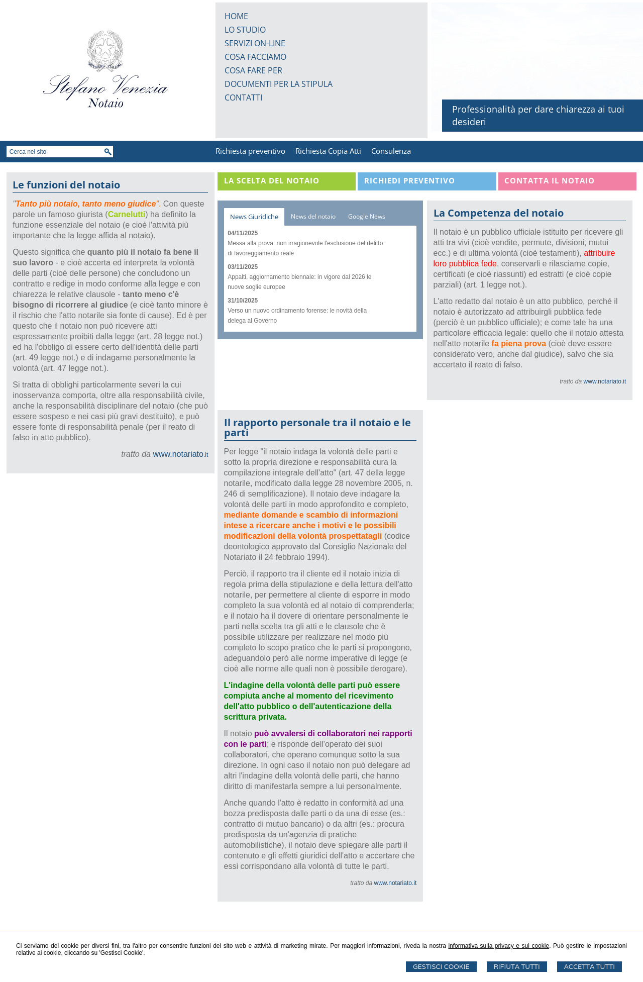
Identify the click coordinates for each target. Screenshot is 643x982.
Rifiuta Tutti (517, 966)
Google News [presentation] (366, 216)
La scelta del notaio (271, 180)
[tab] (254, 217)
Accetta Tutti (589, 966)
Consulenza (391, 151)
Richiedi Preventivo (409, 180)
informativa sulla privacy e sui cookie (498, 945)
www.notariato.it (605, 381)
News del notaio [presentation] (313, 216)
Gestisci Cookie (441, 966)
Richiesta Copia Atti (328, 151)
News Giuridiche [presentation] (254, 216)
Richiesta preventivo (250, 151)
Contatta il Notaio (549, 180)
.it (180, 454)
